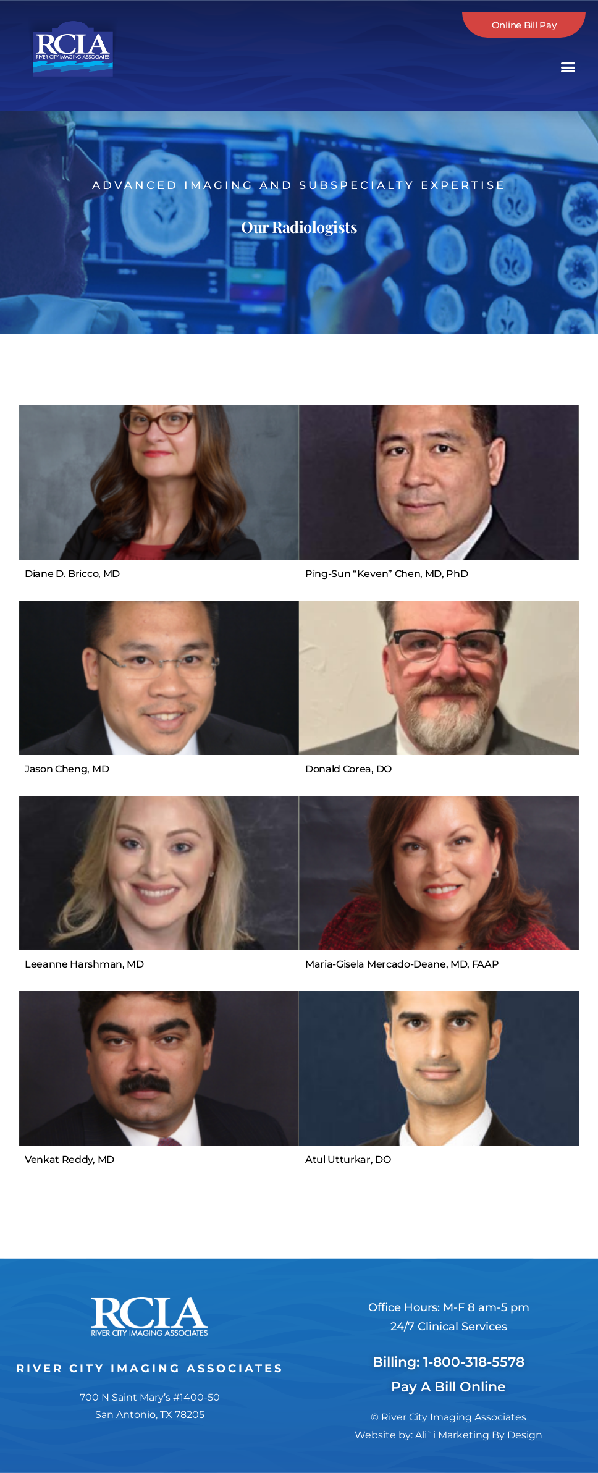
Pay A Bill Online (448, 1386)
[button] (568, 67)
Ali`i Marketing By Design (478, 1435)
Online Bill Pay (524, 25)
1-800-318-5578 (473, 1362)
